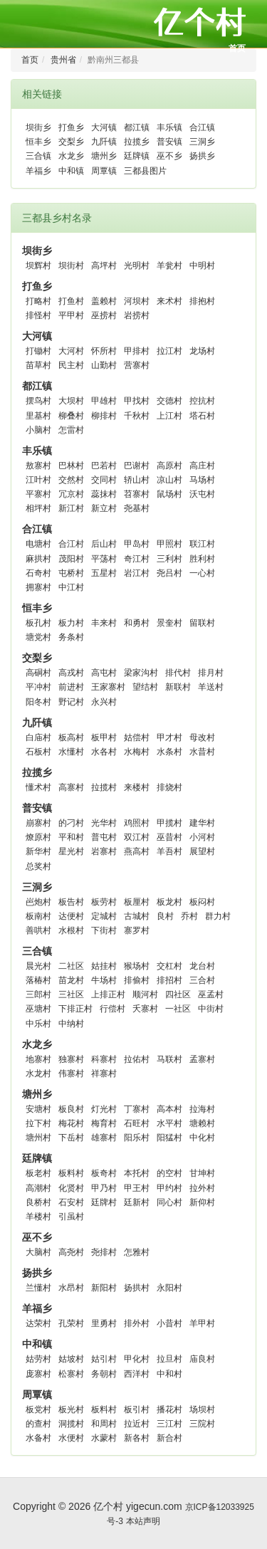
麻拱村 (38, 559)
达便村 (71, 916)
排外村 (137, 1323)
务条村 (71, 637)
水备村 (38, 1438)
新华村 (38, 851)
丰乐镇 (169, 127)
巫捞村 (104, 315)
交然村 (71, 480)
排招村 (169, 980)
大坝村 (71, 401)
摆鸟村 (38, 401)
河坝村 (137, 301)
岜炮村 (38, 902)
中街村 (211, 1009)
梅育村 (104, 1123)
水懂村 (71, 752)
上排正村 (108, 994)
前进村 (71, 687)
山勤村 (104, 365)
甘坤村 (202, 1173)
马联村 (169, 1059)
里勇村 (104, 1323)
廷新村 (137, 1202)
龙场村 (202, 351)
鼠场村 (169, 494)
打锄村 (38, 351)
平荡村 (104, 559)
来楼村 (137, 787)
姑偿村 (137, 737)
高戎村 (71, 673)
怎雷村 (71, 430)
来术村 (169, 301)
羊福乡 (38, 171)
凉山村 (169, 480)
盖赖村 (104, 301)
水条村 (169, 752)
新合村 (169, 1438)
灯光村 (104, 1109)
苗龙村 (71, 980)
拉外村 (202, 1188)
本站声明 (143, 1521)
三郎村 (38, 994)
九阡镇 (104, 142)
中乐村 (38, 1024)
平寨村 (38, 494)
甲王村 (137, 1188)
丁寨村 (137, 1109)
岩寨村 (104, 851)
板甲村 (104, 737)
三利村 (169, 559)
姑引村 (104, 1359)
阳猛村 (169, 1138)
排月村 (211, 673)
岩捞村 (137, 315)
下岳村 (71, 1138)
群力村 (218, 916)
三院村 (202, 1424)
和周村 (104, 1424)
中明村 (202, 266)
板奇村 (104, 1173)
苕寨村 (137, 494)
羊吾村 (169, 851)
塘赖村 (202, 1123)
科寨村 (104, 1059)
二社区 (71, 966)
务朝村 (104, 1374)
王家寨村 (108, 687)
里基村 (38, 416)
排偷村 (137, 980)
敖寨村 (38, 466)
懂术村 (38, 787)
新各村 (137, 1438)
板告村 (71, 902)
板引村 (137, 1409)
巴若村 (104, 466)
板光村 (71, 1409)
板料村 (71, 1173)
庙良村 (202, 1359)
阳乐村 (137, 1138)
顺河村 (145, 994)
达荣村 (38, 1323)
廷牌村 (104, 1202)
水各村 (104, 752)
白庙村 (38, 737)
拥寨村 (38, 587)
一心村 (202, 573)
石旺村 (137, 1123)
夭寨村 (145, 1009)
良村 (165, 916)
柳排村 (104, 416)
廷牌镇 (137, 156)
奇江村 (137, 559)
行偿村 (112, 1009)
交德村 (169, 401)
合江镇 (202, 127)
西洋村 (137, 1374)
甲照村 (169, 544)
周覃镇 (104, 171)
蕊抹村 (104, 494)
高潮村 (38, 1188)
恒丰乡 (38, 142)
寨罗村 (137, 930)
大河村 (71, 351)
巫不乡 (169, 156)
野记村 (71, 702)
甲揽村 (169, 823)
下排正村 (75, 1009)
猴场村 (137, 966)
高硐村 (38, 673)
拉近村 (137, 1424)
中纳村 (71, 1024)
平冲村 (38, 687)
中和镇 (71, 171)
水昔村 (202, 752)
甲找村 (137, 401)
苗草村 (38, 365)
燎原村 (38, 837)
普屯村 (104, 837)
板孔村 (38, 623)
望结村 (145, 687)
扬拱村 (137, 1288)
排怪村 (38, 315)
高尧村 (71, 1252)
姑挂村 (104, 966)
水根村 (71, 930)
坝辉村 (38, 266)
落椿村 (38, 980)
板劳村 (104, 902)
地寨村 (38, 1059)
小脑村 (38, 430)
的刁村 (71, 823)
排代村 (178, 673)
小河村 (202, 837)
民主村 (71, 365)
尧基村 (137, 508)
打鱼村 (71, 301)
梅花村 (71, 1123)
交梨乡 (71, 142)
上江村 (169, 416)
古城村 (137, 916)
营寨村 (137, 365)
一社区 (178, 1009)
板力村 (71, 623)
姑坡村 (71, 1359)
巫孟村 (211, 994)
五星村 (104, 573)
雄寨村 (104, 1138)
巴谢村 (137, 466)
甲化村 (137, 1359)
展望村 (202, 851)
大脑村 (38, 1252)
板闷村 (202, 902)
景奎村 (169, 623)
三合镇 (38, 156)
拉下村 (38, 1123)
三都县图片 (145, 171)
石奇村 (38, 573)
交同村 (104, 480)
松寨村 (71, 1374)
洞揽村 (71, 1424)
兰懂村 (38, 1288)
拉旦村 (169, 1359)
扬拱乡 (202, 156)
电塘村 (38, 544)
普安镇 (169, 142)
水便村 (71, 1438)
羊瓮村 (169, 266)
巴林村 (71, 466)
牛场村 (104, 980)
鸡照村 (137, 823)
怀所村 (104, 351)
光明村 (137, 266)
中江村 (71, 587)
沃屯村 (202, 494)
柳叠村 (71, 416)
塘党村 (38, 637)
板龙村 (169, 902)
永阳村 (169, 1288)
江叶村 (38, 480)
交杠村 (169, 966)
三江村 (169, 1424)
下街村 (104, 930)
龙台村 (202, 966)
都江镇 (137, 127)
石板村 (38, 752)
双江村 (137, 837)
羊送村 (211, 687)
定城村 (104, 916)
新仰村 (202, 1202)
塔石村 (202, 416)
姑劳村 (38, 1359)
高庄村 (202, 466)
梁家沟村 (141, 673)
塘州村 (38, 1138)
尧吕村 (169, 573)
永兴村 (104, 702)
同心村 (169, 1202)
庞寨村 (38, 1374)
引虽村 (71, 1217)
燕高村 (137, 851)
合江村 (71, 544)
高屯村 (104, 673)
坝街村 (71, 266)
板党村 (38, 1409)
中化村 (202, 1138)
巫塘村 (38, 1009)
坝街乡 (38, 127)
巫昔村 (169, 837)
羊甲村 (202, 1323)
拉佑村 (137, 1059)
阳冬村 (38, 702)
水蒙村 (104, 1438)
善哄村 (38, 930)
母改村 (202, 737)
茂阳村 (71, 559)
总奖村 (38, 866)
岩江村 (137, 573)
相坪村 (38, 508)
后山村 (104, 544)
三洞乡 (202, 142)
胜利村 (202, 559)
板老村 (38, 1173)
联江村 (202, 544)
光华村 (104, 823)
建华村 (202, 823)
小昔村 (169, 1323)
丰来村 (104, 623)
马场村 (202, 480)
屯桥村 (71, 573)
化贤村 (71, 1188)
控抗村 (202, 401)
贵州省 (63, 60)
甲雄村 (104, 401)
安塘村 (38, 1109)
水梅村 (137, 752)
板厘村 (137, 902)
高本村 (169, 1109)
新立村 (104, 508)
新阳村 (104, 1288)
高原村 (169, 466)
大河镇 (104, 127)
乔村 (189, 916)
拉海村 (202, 1109)
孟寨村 (202, 1059)
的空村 (169, 1173)
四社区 (178, 994)
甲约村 (169, 1188)
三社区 (71, 994)
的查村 (38, 1424)
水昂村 (71, 1288)
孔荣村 (71, 1323)
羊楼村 (38, 1217)
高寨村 (71, 787)
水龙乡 (71, 156)
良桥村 (38, 1202)
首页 (237, 48)
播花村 (169, 1409)
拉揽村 (104, 787)
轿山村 (137, 480)
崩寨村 (38, 823)
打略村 (38, 301)
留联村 (202, 623)
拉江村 (169, 351)
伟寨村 (71, 1073)
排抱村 (202, 301)
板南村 (38, 916)
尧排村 (104, 1252)
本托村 (137, 1173)
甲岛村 (137, 544)
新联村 (178, 687)
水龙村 (38, 1073)
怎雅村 (137, 1252)
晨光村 (38, 966)
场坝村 (202, 1409)
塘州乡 (104, 156)
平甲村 (71, 315)
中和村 (169, 1374)
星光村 (71, 851)
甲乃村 (104, 1188)
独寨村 (71, 1059)
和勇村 (137, 623)
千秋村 (137, 416)
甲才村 (169, 737)
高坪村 (104, 266)
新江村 (71, 508)
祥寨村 (104, 1073)
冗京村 (71, 494)
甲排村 (137, 351)
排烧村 (169, 787)
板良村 (71, 1109)
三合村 (202, 980)
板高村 (71, 737)
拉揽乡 (137, 142)
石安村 (71, 1202)
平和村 (71, 837)
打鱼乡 (71, 127)
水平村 (169, 1123)
